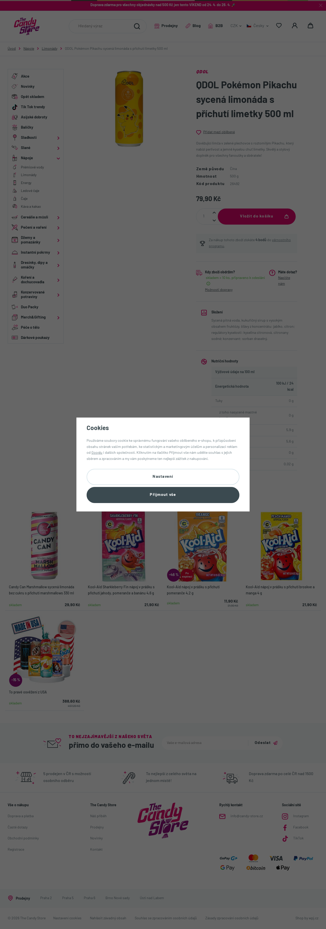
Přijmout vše (163, 495)
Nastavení (163, 477)
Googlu (96, 453)
